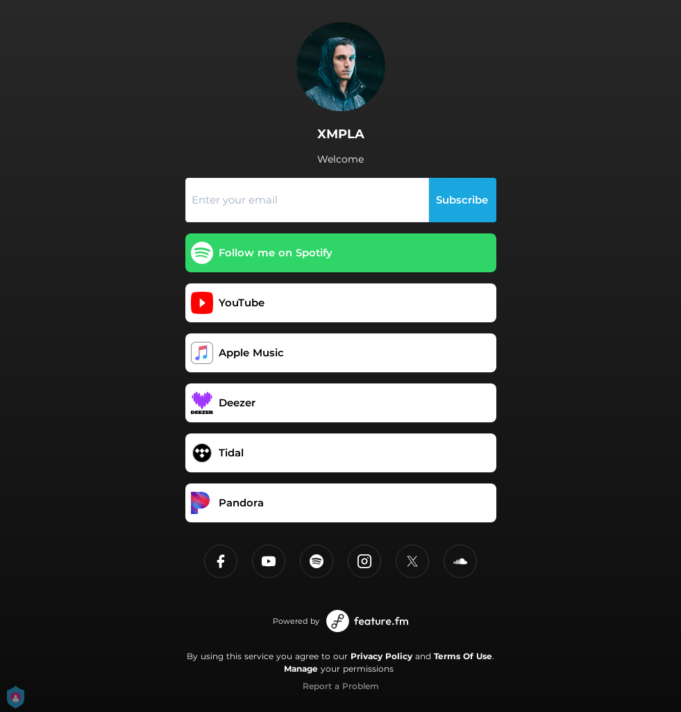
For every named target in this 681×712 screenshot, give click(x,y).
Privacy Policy (381, 656)
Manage (301, 668)
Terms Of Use (463, 656)
